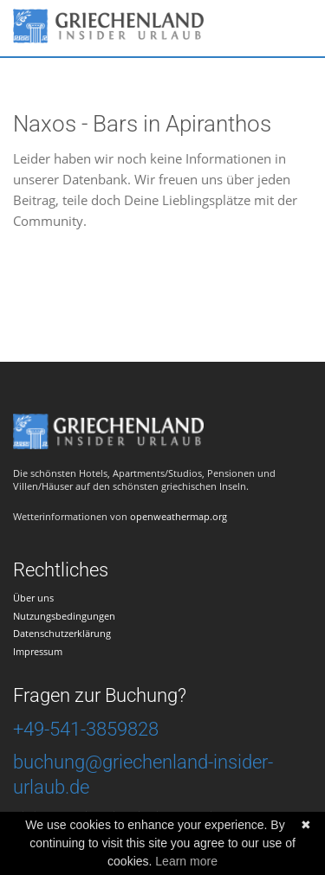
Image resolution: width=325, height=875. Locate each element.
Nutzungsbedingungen (64, 615)
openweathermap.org (178, 516)
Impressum (37, 651)
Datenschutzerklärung (62, 633)
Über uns (33, 597)
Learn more (186, 861)
